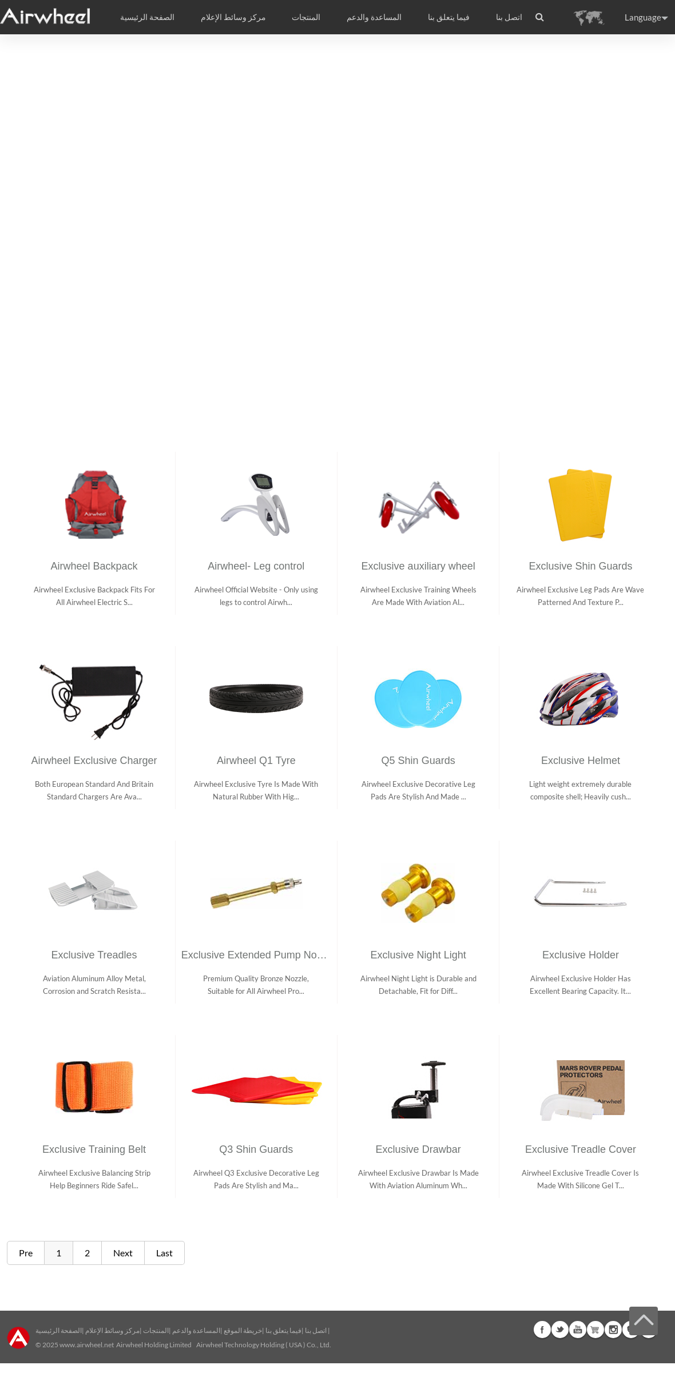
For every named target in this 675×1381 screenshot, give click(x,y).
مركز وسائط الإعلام (112, 1330)
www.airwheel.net (86, 1344)
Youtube (577, 1329)
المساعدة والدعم (374, 17)
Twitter (560, 1329)
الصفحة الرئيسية (147, 17)
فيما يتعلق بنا (283, 1330)
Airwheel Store (595, 1329)
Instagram (613, 1329)
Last (164, 1252)
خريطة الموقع (243, 1330)
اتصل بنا (509, 17)
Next (123, 1252)
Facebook (542, 1329)
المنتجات (306, 17)
